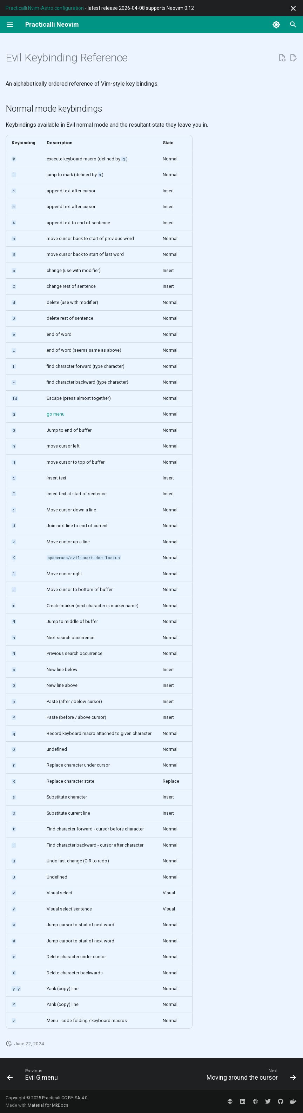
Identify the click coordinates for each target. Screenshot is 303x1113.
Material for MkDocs (48, 1105)
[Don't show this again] (293, 8)
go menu (56, 414)
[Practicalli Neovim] (52, 24)
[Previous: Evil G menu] (33, 1076)
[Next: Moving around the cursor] (250, 1076)
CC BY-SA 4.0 (74, 1097)
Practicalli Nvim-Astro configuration (45, 8)
